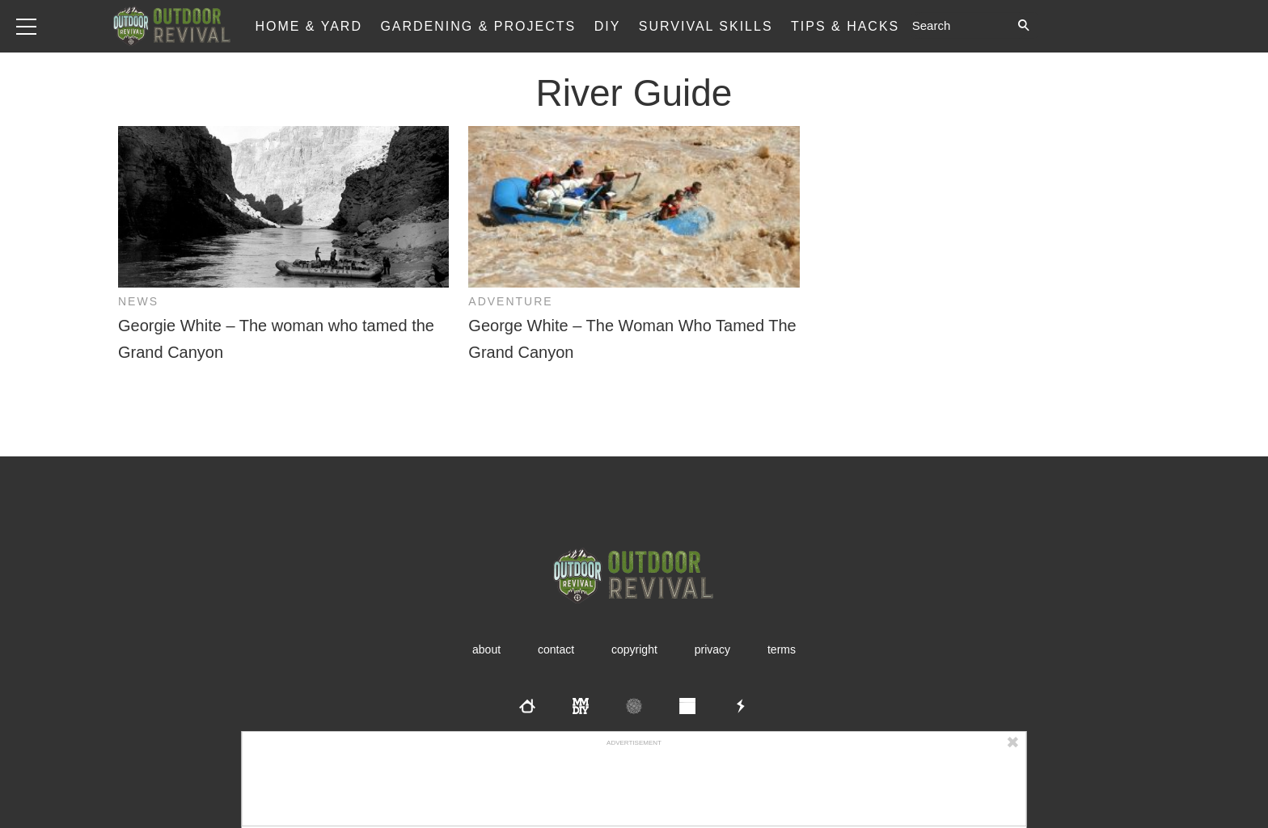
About (486, 649)
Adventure (510, 301)
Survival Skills (706, 26)
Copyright (634, 649)
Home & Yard (308, 26)
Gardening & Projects (478, 26)
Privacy (712, 649)
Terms (781, 649)
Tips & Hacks (845, 26)
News (138, 301)
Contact (556, 649)
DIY (607, 26)
